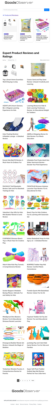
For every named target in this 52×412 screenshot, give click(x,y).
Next (33, 380)
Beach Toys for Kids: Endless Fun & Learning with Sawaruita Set (37, 214)
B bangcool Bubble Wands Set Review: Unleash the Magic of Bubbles (13, 345)
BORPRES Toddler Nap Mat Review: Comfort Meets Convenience (36, 267)
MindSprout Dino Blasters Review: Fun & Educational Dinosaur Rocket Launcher (12, 319)
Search (46, 9)
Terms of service (24, 404)
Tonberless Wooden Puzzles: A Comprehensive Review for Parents (13, 371)
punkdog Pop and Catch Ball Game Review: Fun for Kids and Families (38, 345)
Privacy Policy (32, 404)
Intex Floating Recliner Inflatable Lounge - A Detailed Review (13, 136)
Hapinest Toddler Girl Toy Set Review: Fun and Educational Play (37, 319)
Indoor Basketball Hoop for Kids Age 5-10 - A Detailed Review (38, 240)
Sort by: (4, 60)
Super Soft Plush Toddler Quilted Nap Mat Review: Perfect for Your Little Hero (36, 371)
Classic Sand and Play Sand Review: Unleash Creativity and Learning (38, 82)
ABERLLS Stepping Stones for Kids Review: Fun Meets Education (37, 136)
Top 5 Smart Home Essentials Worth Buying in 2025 (13, 81)
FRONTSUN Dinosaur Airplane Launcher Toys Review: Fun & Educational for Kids (37, 188)
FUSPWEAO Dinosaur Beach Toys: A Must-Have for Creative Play (13, 241)
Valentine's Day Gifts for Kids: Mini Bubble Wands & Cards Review (13, 214)
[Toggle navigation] (45, 2)
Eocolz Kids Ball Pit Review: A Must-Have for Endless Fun (13, 161)
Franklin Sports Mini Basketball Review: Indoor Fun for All (38, 292)
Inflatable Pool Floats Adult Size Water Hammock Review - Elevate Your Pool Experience (38, 162)
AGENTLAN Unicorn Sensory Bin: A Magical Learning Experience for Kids (13, 108)
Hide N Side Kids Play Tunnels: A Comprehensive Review (13, 266)
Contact (12, 404)
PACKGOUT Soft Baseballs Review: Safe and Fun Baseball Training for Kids (13, 188)
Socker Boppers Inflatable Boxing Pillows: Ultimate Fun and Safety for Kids (13, 293)
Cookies (39, 404)
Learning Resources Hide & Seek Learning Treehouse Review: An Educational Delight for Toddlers (38, 109)
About (17, 404)
